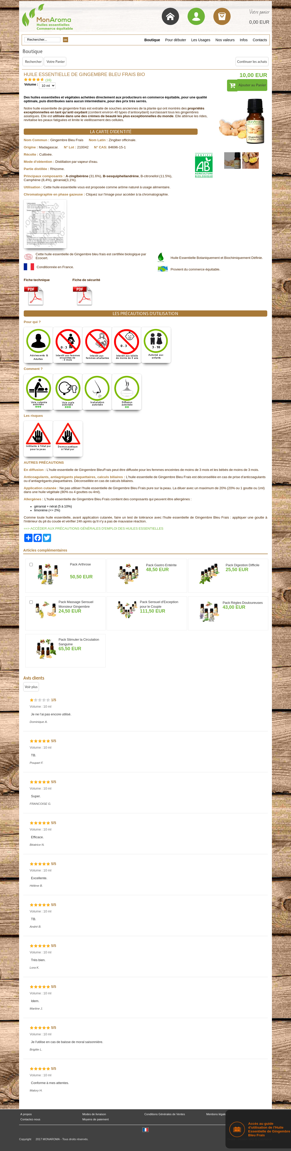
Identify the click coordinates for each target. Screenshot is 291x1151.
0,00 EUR (259, 22)
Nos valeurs (225, 40)
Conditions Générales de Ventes (164, 1114)
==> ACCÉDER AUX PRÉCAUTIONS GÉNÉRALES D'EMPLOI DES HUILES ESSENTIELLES (93, 528)
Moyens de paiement (95, 1119)
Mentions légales (217, 1114)
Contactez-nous (30, 1119)
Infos (243, 40)
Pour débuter (175, 40)
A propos (26, 1114)
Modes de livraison (94, 1114)
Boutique (152, 40)
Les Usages (200, 40)
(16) (48, 80)
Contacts (260, 40)
